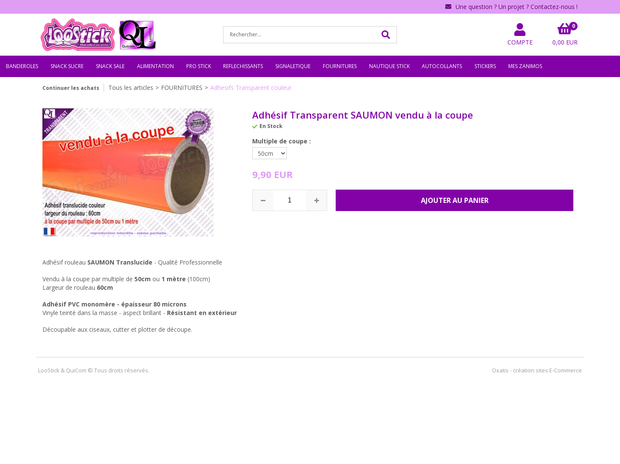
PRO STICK (198, 66)
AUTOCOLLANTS (442, 66)
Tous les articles (130, 87)
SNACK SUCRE (67, 66)
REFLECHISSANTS (243, 66)
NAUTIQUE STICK (389, 66)
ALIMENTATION (155, 66)
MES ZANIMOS (525, 66)
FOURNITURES (340, 66)
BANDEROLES (22, 66)
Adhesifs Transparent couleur (251, 87)
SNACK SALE (110, 66)
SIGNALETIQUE (292, 66)
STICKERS (485, 66)
